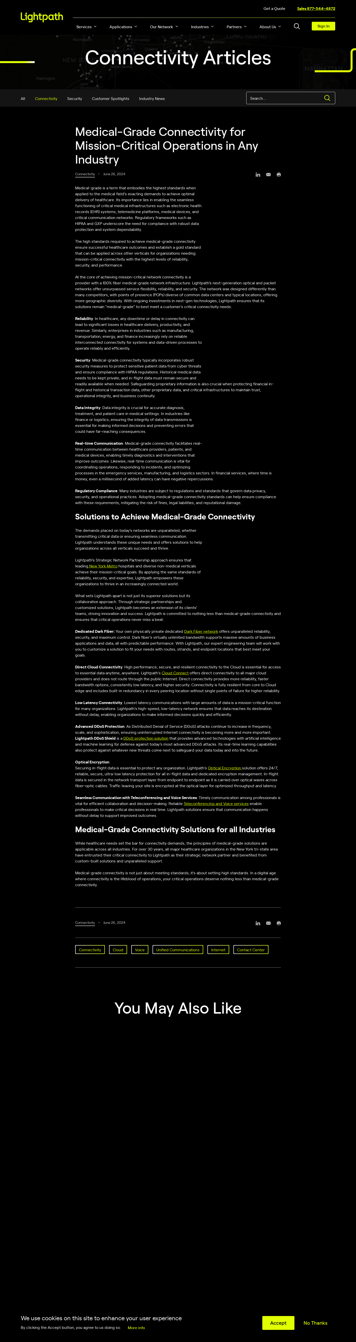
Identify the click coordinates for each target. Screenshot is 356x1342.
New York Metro (102, 565)
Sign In (323, 25)
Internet (218, 949)
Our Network (161, 26)
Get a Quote (274, 8)
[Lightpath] (42, 17)
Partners (234, 26)
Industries (200, 26)
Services (83, 26)
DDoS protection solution (145, 738)
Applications (121, 26)
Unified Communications (178, 949)
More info (136, 1327)
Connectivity (46, 98)
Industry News (152, 98)
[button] (95, 26)
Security (74, 98)
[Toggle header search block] (297, 26)
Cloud (118, 949)
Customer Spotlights (110, 98)
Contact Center (251, 949)
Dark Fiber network (201, 631)
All (23, 98)
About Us (268, 26)
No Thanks (315, 1322)
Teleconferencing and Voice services (216, 803)
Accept (278, 1322)
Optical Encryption (225, 767)
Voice (140, 949)
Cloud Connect (175, 672)
